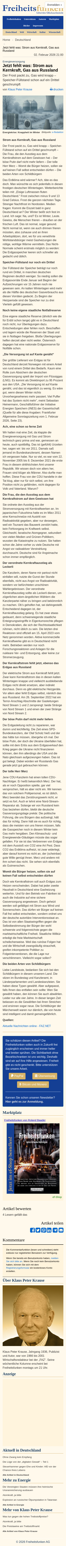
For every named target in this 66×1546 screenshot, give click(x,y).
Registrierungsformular (17, 1268)
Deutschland (11, 32)
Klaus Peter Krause (20, 89)
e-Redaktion (57, 132)
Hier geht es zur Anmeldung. (24, 1101)
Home (6, 39)
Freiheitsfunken (14, 19)
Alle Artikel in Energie (13, 1505)
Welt (22, 32)
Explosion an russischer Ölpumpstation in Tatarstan (30, 1500)
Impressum (38, 25)
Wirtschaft (32, 32)
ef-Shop (57, 1196)
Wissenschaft (55, 32)
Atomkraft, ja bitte (12, 1495)
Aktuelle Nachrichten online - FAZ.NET (27, 1026)
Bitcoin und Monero (32, 1084)
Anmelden (54, 4)
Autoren (42, 19)
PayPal (17, 1075)
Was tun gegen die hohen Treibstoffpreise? (25, 1516)
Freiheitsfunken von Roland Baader (25, 1120)
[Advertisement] (33, 1413)
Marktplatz (54, 19)
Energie (24, 1480)
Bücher (26, 25)
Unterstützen (30, 19)
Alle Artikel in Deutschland (16, 1475)
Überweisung (45, 1075)
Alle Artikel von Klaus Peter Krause (20, 1531)
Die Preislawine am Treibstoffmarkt (21, 1526)
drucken (56, 89)
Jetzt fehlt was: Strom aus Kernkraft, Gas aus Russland (33, 66)
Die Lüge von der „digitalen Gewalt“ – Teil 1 (25, 1462)
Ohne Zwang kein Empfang (17, 1457)
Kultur (43, 32)
